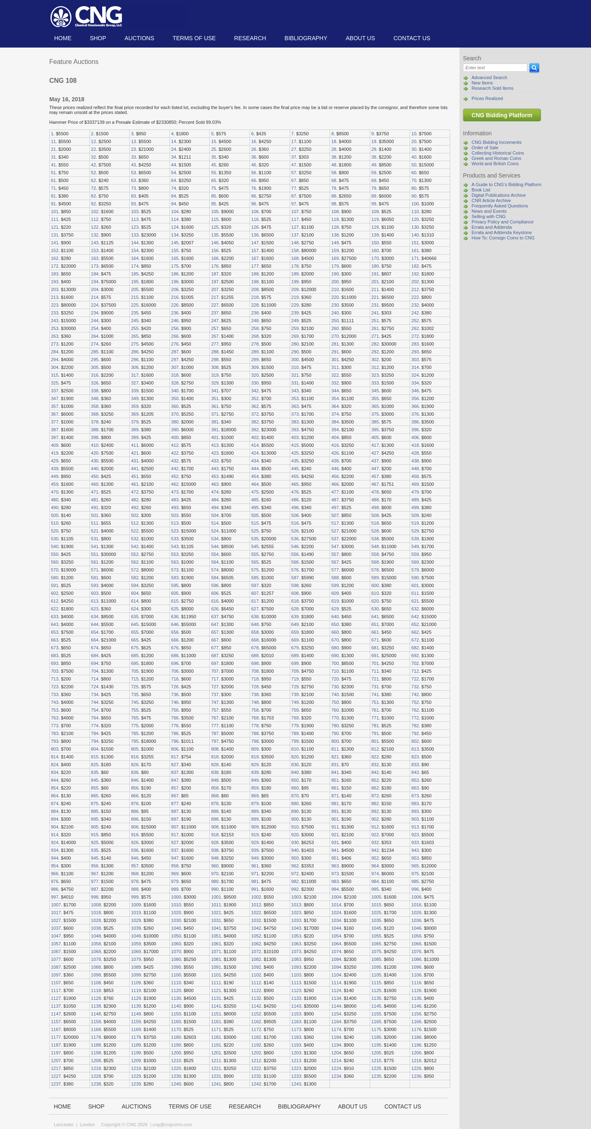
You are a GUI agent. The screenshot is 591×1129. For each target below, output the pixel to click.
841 (335, 772)
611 (415, 593)
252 (415, 320)
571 (94, 569)
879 (255, 803)
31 (53, 157)
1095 (376, 967)
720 (335, 678)
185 (134, 273)
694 (94, 663)
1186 (416, 1037)
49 (373, 164)
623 (94, 608)
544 (214, 546)
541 (94, 546)
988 (134, 889)
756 (175, 710)
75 (213, 188)
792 (415, 733)
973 (335, 873)
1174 (336, 1029)
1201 (216, 1052)
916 (134, 834)
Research (250, 38)
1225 (376, 1068)
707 (214, 671)
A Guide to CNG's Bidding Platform (506, 184)
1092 (256, 967)
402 (255, 437)
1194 (336, 1045)
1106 (416, 974)
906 (134, 826)
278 (255, 343)
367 (54, 414)
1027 (56, 920)
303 (415, 359)
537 (335, 538)
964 (375, 865)
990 (214, 889)
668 (255, 639)
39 (373, 157)
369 (134, 414)
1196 (416, 1045)
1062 (256, 943)
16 (253, 141)
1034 (336, 920)
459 (54, 484)
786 (175, 733)
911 (335, 826)
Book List (481, 189)
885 (94, 811)
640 (335, 616)
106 (255, 211)
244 (94, 320)
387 (54, 429)
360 (175, 406)
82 (93, 195)
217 (214, 297)
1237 (56, 1083)
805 (134, 749)
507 (335, 515)
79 (373, 188)
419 (54, 453)
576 (295, 569)
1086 (416, 959)
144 (134, 242)
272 (415, 336)
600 (375, 585)
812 (375, 749)
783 (54, 733)
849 (255, 780)
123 (134, 227)
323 (375, 375)
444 (255, 468)
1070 (176, 951)
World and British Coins (495, 163)
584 (214, 577)
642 (415, 616)
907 (175, 826)
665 (134, 639)
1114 (336, 982)
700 (335, 663)
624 (134, 608)
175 (175, 266)
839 (255, 772)
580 (54, 577)
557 (335, 554)
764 (94, 717)
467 (375, 484)
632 (415, 608)
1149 (136, 1013)
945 (94, 858)
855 (94, 787)
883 (415, 803)
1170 (176, 1029)
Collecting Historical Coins (498, 152)
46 (253, 164)
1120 (176, 990)
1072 (256, 951)
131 (54, 234)
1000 (176, 897)
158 (295, 250)
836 (134, 772)
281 (335, 343)
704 (94, 671)
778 (255, 725)
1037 (56, 928)
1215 (376, 1060)
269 (295, 336)
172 (54, 266)
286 (134, 351)
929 (255, 842)
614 (134, 601)
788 (255, 733)
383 (295, 421)
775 (134, 725)
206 (175, 289)
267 (214, 336)
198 (255, 281)
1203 (296, 1052)
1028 (96, 920)
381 (214, 421)
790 (335, 733)
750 (335, 702)
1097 (56, 974)
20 (413, 141)
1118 (96, 990)
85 (213, 195)
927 (175, 842)
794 (94, 741)
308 (214, 367)
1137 (56, 1006)
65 (213, 180)
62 (93, 180)
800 (335, 741)
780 (335, 725)
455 (295, 476)
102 (94, 211)
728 (255, 686)
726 (175, 686)
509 (415, 515)
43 (133, 164)
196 (175, 281)
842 (375, 772)
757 (214, 710)
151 (415, 242)
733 (54, 694)
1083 (296, 959)
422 (175, 453)
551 (94, 554)
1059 (136, 943)
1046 (416, 928)
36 (253, 157)
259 (295, 328)
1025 (376, 912)
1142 (256, 1006)
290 (295, 351)
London (87, 1124)
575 (255, 569)
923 (415, 834)
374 (335, 414)
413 (214, 445)
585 (255, 577)
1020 (176, 912)
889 (255, 811)
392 (255, 429)
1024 (336, 912)
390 (175, 429)
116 (255, 219)
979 (175, 881)
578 (375, 569)
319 (214, 375)
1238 (96, 1083)
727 (214, 686)
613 (94, 601)
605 (175, 593)
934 (54, 850)
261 (375, 328)
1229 (136, 1076)
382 (255, 421)
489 (415, 499)
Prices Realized (487, 98)
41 (53, 164)
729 (295, 686)
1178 (96, 1037)
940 (295, 850)
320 (255, 375)
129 (375, 227)
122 (94, 227)
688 (255, 655)
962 (295, 865)
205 (134, 289)
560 (54, 562)
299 (255, 359)
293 (415, 351)
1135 (376, 998)
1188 (96, 1045)
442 (175, 468)
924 (54, 842)
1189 (136, 1045)
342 (255, 390)
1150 (176, 1013)
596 (214, 585)
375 (375, 414)
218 (255, 297)
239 (295, 312)
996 (415, 889)
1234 (336, 1076)
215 (134, 297)
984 (375, 881)
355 (375, 398)
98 (333, 203)
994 (335, 889)
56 (253, 172)
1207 (56, 1060)
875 (94, 803)
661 (375, 632)
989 (175, 889)
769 (295, 717)
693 (54, 663)
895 (94, 819)
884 (54, 811)
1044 (336, 928)
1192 (256, 1045)
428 (415, 453)
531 (94, 538)
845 (94, 780)
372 (255, 414)
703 (54, 671)
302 (375, 359)
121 (54, 227)
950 (295, 858)
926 (134, 842)
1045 (376, 928)
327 (134, 382)
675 (134, 647)
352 (255, 398)
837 (175, 772)
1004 (336, 897)
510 (54, 523)
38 (333, 157)
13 (133, 141)
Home (62, 38)
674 (94, 647)
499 (415, 507)
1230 (176, 1076)
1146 (416, 1006)
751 (375, 702)
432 (175, 460)
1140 (176, 1006)
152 (54, 250)
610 (375, 593)
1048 (96, 935)
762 (415, 710)
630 (375, 608)
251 (375, 320)
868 (214, 795)
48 (333, 164)
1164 (336, 1021)
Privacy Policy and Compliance (503, 221)
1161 (216, 1021)
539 (415, 538)
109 (375, 211)
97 (293, 203)
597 (255, 585)
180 (375, 266)
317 (134, 375)
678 (255, 647)
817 (175, 756)
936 (134, 850)
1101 (216, 974)
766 (175, 717)
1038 (96, 928)
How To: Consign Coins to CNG (503, 237)
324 (415, 375)
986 (54, 889)
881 (335, 803)
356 (415, 398)
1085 (376, 959)
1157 (56, 1021)
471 (94, 491)
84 (173, 195)
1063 (296, 943)
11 (53, 141)
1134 (336, 998)
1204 (336, 1052)
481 (94, 499)
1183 (296, 1037)
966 (54, 873)
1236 (416, 1076)
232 (415, 305)
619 (335, 601)
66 (253, 180)
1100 (176, 974)
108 (335, 211)
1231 (216, 1076)
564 (214, 562)
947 (175, 858)
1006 (416, 897)
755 (134, 710)
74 (173, 188)
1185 (376, 1037)
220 (335, 297)
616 (214, 601)
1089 (136, 967)
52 (93, 172)
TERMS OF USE (194, 38)
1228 (96, 1076)
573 (175, 569)
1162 (256, 1021)
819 (255, 756)
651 (375, 624)
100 (415, 203)
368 (94, 414)
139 (375, 234)
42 (93, 164)
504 (214, 515)
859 (255, 787)
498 (375, 507)
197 (214, 281)
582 (134, 577)
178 (295, 266)
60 (413, 172)
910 (295, 826)
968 (134, 873)
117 (295, 219)
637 (214, 616)
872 (375, 795)
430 (94, 460)
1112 (256, 982)
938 (214, 850)
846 (134, 780)
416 (335, 445)
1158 (96, 1021)
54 (173, 172)
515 (255, 523)
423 (214, 453)
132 (94, 234)
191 (375, 273)
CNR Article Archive (491, 200)
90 (413, 195)
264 (94, 336)
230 (335, 305)
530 (54, 538)
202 (415, 281)
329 (214, 382)
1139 (136, 1006)
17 (293, 141)
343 (295, 390)
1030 (176, 920)
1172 (256, 1029)
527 (335, 530)
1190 (176, 1045)
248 (255, 320)
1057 (56, 943)
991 (255, 889)
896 (134, 819)
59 (373, 172)
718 (255, 678)
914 (54, 834)
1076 (416, 951)
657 (214, 632)
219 (295, 297)
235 (134, 312)
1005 (376, 897)
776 (175, 725)
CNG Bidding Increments (497, 142)
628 (295, 608)
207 (214, 289)
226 (175, 305)
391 (214, 429)
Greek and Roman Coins (496, 158)
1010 (176, 904)
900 (295, 819)
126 (255, 227)
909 (255, 826)
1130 (176, 998)
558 (375, 554)
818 (214, 756)
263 (54, 336)
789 (295, 733)
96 (253, 203)
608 (295, 593)
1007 (56, 904)
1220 (176, 1068)
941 (335, 850)
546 (295, 546)
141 (54, 242)
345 (375, 390)
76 (253, 188)
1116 (416, 982)
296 (134, 359)
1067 (56, 951)
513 (175, 523)
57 (293, 172)
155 (175, 250)
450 (94, 476)
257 (214, 328)
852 (375, 780)
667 (214, 639)
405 (375, 437)
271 (375, 336)
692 (415, 655)
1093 (296, 967)
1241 (216, 1083)
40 (413, 157)
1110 (176, 982)
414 (255, 445)
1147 (56, 1013)
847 (175, 780)
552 (134, 554)
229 (295, 305)
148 (295, 242)
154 (134, 250)
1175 (376, 1029)
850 (295, 780)
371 (214, 414)
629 (335, 608)
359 (134, 406)
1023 (296, 912)
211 (375, 289)
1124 (336, 990)
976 (54, 881)
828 (214, 764)
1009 (136, 904)
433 (214, 460)
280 (295, 343)
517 (335, 523)
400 (175, 437)
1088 (96, 967)
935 (94, 850)
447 (375, 468)
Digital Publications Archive (499, 195)
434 (255, 460)
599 (335, 585)
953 (415, 858)
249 (295, 320)
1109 (136, 982)
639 (295, 616)
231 (375, 305)
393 (295, 429)
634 (94, 616)
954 (54, 865)
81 (53, 195)
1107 (56, 982)
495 (255, 507)
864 (54, 795)
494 (214, 507)
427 (375, 453)
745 (134, 702)
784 (94, 733)
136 (255, 234)
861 (335, 787)
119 (375, 219)
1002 (256, 897)
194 (94, 281)
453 (214, 476)
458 (415, 476)
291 (335, 351)
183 (54, 273)
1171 (216, 1029)
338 (94, 390)
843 (415, 772)
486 (295, 499)
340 (175, 390)
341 (214, 390)
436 (335, 460)
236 (175, 312)
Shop (98, 38)
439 (54, 468)
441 (134, 468)
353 (295, 398)
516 (295, 523)
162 (54, 258)
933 (415, 842)
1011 (216, 904)
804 (94, 749)
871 (335, 795)
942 (375, 850)
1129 (136, 998)
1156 (416, 1013)
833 (415, 764)
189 (295, 273)
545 (255, 546)
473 (175, 491)
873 (415, 795)
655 (134, 632)
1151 (216, 1013)
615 (175, 601)
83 (133, 195)
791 (375, 733)
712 (415, 671)
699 (295, 663)
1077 (56, 959)
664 (94, 639)
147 (255, 242)
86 (253, 195)
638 (255, 616)
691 (375, 655)
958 (175, 865)
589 (375, 577)
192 (415, 273)
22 (93, 149)
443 (214, 468)
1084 (336, 959)
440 (94, 468)
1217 (56, 1068)
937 (175, 850)
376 (415, 414)
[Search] (495, 68)
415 (295, 445)
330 (255, 382)
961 (255, 865)
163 (94, 258)
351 (214, 398)
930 (295, 842)
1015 (376, 904)
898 (214, 819)
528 (375, 530)
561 (94, 562)
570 (54, 569)
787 (214, 733)
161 (415, 250)
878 (214, 803)
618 (295, 601)
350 (175, 398)
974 (375, 873)
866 (134, 795)
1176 (416, 1029)
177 (255, 266)
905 (94, 826)
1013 (296, 904)
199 (295, 281)
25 (213, 149)
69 (373, 180)
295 (94, 359)
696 (175, 663)
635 (134, 616)
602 (54, 593)
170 (375, 258)
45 (213, 164)
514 (214, 523)
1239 (136, 1083)
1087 (56, 967)
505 (255, 515)
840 (295, 772)
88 (333, 195)
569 (415, 562)
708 (255, 671)
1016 (416, 904)
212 (415, 289)
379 (134, 421)
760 (335, 710)
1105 (376, 974)
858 (214, 787)
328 (175, 382)
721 (375, 678)
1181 (216, 1037)
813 (415, 749)
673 (54, 647)
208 (255, 289)
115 (214, 219)
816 (134, 756)
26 (253, 149)
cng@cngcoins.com (172, 1124)
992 (295, 889)
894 (54, 819)
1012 (256, 904)
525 (255, 530)
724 (94, 686)
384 (335, 421)
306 (134, 367)
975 (415, 873)
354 (335, 398)
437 (375, 460)
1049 (136, 935)
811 (335, 749)
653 (54, 632)
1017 (56, 912)
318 (175, 375)
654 (94, 632)
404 (335, 437)
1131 (216, 998)
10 (413, 133)
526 (295, 530)
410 (94, 445)
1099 (136, 974)
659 (295, 632)
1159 (136, 1021)
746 (175, 702)
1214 (336, 1060)
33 (133, 157)
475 (255, 491)
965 (415, 865)
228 (255, 305)
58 (333, 172)
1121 (216, 990)
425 (295, 453)
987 (94, 889)
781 (375, 725)
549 (415, 546)
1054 (336, 935)
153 (94, 250)
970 (214, 873)
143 (94, 242)
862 (375, 787)
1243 (296, 1083)
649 (295, 624)
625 (175, 608)
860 (295, 787)
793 (54, 741)
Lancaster (63, 1124)
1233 (296, 1076)
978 (134, 881)
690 (335, 655)
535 (255, 538)
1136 (416, 998)
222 (415, 297)
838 (214, 772)
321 (295, 375)
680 (335, 647)
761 (375, 710)
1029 (136, 920)
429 (54, 460)
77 (293, 188)
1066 (416, 943)
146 (214, 242)
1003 (296, 897)
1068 (96, 951)
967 (94, 873)
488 (375, 499)
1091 (216, 967)
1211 (216, 1060)
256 (175, 328)
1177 (56, 1037)
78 (333, 188)
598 (295, 585)
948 (214, 858)
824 (54, 764)
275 (134, 343)
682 (415, 647)
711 (375, 671)
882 (375, 803)
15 (213, 141)
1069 (136, 951)
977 (94, 881)
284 (54, 351)
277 (214, 343)
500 (54, 515)
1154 (336, 1013)
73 (133, 188)
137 (295, 234)
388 (94, 429)
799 (295, 741)
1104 (336, 974)
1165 (376, 1021)
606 (214, 593)
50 (413, 164)
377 (54, 421)
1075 (376, 951)
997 (54, 897)
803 (54, 749)
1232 (256, 1076)
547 (335, 546)
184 (94, 273)
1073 (296, 951)
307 (175, 367)
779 (295, 725)
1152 (256, 1013)
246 (175, 320)
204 (94, 289)
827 (175, 764)
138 (335, 234)
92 (93, 203)
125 (214, 227)
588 (335, 577)
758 (255, 710)
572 (134, 569)
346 (415, 390)
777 (214, 725)
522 (134, 530)
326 (94, 382)
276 (175, 343)
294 (54, 359)
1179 (136, 1037)
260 (335, 328)
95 (213, 203)
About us (360, 38)
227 (214, 305)
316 (94, 375)
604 (134, 593)
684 (94, 655)
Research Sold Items (492, 88)
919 (255, 834)
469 (415, 484)
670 (335, 639)
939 (255, 850)
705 (134, 671)
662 (415, 632)
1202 (256, 1052)
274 (94, 343)
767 (214, 717)
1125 (376, 990)
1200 (176, 1052)
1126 (416, 990)
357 (54, 406)
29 (373, 149)
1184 (336, 1037)
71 (53, 188)
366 (415, 406)
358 (94, 406)
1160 (176, 1021)
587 (295, 577)
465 (295, 484)
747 (214, 702)
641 (375, 616)
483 (175, 499)
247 (214, 320)
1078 (96, 959)
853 (415, 780)
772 (415, 717)
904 (54, 826)
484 (214, 499)
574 (214, 569)
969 (175, 873)
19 (373, 141)
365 (375, 406)
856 (134, 787)
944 (54, 858)
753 (54, 710)
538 (375, 538)
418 (415, 445)
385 (375, 421)
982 (295, 881)
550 (54, 554)
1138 (96, 1006)
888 (214, 811)
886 (134, 811)
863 (415, 787)
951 (335, 858)
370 (175, 414)
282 (375, 343)
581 (94, 577)
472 (134, 491)
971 (255, 873)
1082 (256, 959)
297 (175, 359)
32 (93, 157)
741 (375, 694)
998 (94, 897)
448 (415, 468)
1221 (216, 1068)
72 (93, 188)
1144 (336, 1006)
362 (255, 406)
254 (94, 328)
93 (133, 203)
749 (295, 702)
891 (335, 811)
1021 (216, 912)
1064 (336, 943)
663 (54, 639)
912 (375, 826)
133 (134, 234)
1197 (56, 1052)
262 (415, 328)
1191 (216, 1045)
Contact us (412, 38)
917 (175, 834)
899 (255, 819)
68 (333, 180)
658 (255, 632)
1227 (56, 1076)
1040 (176, 928)
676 (175, 647)
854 (54, 787)
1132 (256, 998)
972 (295, 873)
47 (293, 164)
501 (94, 515)
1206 (416, 1052)
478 (375, 491)
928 (214, 842)
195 (134, 281)
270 (335, 336)
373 (295, 414)
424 (255, 453)
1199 (136, 1052)
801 (375, 741)
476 (295, 491)
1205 (376, 1052)
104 (175, 211)
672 (415, 639)
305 (94, 367)
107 (295, 211)
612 (54, 601)
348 (94, 398)
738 (255, 694)
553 (175, 554)
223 (54, 305)
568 (375, 562)
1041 (216, 928)
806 (175, 749)
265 (134, 336)
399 (134, 437)
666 (175, 639)
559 (415, 554)
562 (134, 562)
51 (53, 172)
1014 (336, 904)
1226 (416, 1068)
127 (295, 227)
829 (255, 764)
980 (214, 881)
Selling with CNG (489, 216)
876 (134, 803)
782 (415, 725)
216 (175, 297)
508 (375, 515)
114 (175, 219)
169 (335, 258)
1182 (256, 1037)
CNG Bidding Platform (502, 115)
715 (134, 678)
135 (214, 234)
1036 (416, 920)
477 (335, 491)
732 (415, 686)
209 (295, 289)
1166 (416, 1021)
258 (255, 328)
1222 (256, 1068)
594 (134, 585)
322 (335, 375)
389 (134, 429)
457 (375, 476)
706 (175, 671)
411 (134, 445)
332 (335, 382)
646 (175, 624)
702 (415, 663)
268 (255, 336)
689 (295, 655)
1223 (296, 1068)
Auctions (139, 38)
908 (214, 826)
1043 (296, 928)
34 (173, 157)
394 (335, 429)
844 (54, 780)
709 (295, 671)
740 (335, 694)
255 (134, 328)
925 (94, 842)
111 (54, 219)
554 (214, 554)
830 (295, 764)
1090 (176, 967)
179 (335, 266)
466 (335, 484)
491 (94, 507)
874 (54, 803)
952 (375, 858)
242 (415, 312)
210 (335, 289)
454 (255, 476)
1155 (376, 1013)
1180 (176, 1037)
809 (255, 749)
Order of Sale (485, 147)
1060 (176, 943)
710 (335, 671)
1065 (376, 943)
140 (415, 234)
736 (175, 694)
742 (415, 694)
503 (175, 515)
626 (214, 608)
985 (415, 881)
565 (255, 562)
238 (255, 312)
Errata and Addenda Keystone (502, 232)
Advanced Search (489, 77)
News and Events (489, 211)
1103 (296, 974)
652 (415, 624)
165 (175, 258)
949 (255, 858)
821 (335, 756)
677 (214, 647)
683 (54, 655)
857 (175, 787)
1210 (176, 1060)
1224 (336, 1068)
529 (415, 530)
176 (214, 266)
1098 (96, 974)
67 (293, 180)
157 (255, 250)
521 (94, 530)
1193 (296, 1045)
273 (54, 343)
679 (295, 647)
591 (54, 585)
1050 (176, 935)
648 (255, 624)
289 (255, 351)
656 (175, 632)
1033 (296, 920)
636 (175, 616)
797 (214, 741)
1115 (376, 982)
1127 (56, 998)
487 (335, 499)
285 (94, 351)
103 (134, 211)
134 (175, 234)
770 (335, 717)
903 (415, 819)
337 (54, 390)
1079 (136, 959)
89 (373, 195)
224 (94, 305)
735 (134, 694)
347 (54, 398)
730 (335, 686)
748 (255, 702)
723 (54, 686)
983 (335, 881)
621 (415, 601)
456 (335, 476)
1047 (56, 935)
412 (175, 445)
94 (173, 203)
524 (214, 530)
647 (214, 624)
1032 (256, 920)
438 (415, 460)
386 (415, 421)
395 (375, 429)
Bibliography (305, 38)
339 (134, 390)
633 (54, 616)
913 (415, 826)
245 (134, 320)
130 (415, 227)
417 (375, 445)
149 (335, 242)
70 (413, 180)
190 (335, 273)
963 (335, 865)
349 (134, 398)
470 (54, 491)
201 (375, 281)
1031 (216, 920)
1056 (416, 935)
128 (335, 227)
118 (335, 219)
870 (295, 795)
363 (295, 406)
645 (134, 624)
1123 (296, 990)
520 (54, 530)
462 (175, 484)
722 (415, 678)
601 (415, 585)
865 (94, 795)
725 (134, 686)
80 (413, 188)
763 (54, 717)
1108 (96, 982)
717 (214, 678)
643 (54, 624)
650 (335, 624)
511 (94, 523)
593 (94, 585)
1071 (216, 951)
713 (54, 678)
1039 (136, 928)
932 (375, 842)
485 (255, 499)
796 (175, 741)
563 (175, 562)
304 (54, 367)
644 (94, 624)
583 (175, 577)
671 (375, 639)
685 (134, 655)
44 (173, 164)
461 (134, 484)
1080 (176, 959)
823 (415, 756)
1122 (256, 990)
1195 (376, 1045)
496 (295, 507)
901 (335, 819)
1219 (136, 1068)
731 (375, 686)
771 (375, 717)
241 (375, 312)
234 (94, 312)
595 (175, 585)
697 (214, 663)
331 (295, 382)
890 (295, 811)
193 (54, 281)
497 (335, 507)
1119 (136, 990)
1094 (336, 967)
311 (335, 367)
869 (255, 795)
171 (415, 258)
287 (175, 351)
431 (134, 460)
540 (54, 546)
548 (375, 546)
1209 (136, 1060)
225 (134, 305)
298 (214, 359)
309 (255, 367)
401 (214, 437)
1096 (416, 967)
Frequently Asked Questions (500, 205)
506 (295, 515)
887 (175, 811)
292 (375, 351)
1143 (296, 1006)
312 (375, 367)
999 (134, 897)
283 (415, 343)
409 (54, 445)
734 (94, 694)
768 (255, 717)
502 (134, 515)
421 (134, 453)
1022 (256, 912)
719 (295, 678)
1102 (256, 974)
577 (335, 569)
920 (295, 834)
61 (53, 180)
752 (415, 702)
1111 (216, 982)
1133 (296, 998)
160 (375, 250)
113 (134, 219)
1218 (96, 1068)
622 (54, 608)
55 (213, 172)
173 (94, 266)
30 (413, 149)
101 (54, 211)
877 (175, 803)
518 (375, 523)
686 (175, 655)
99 (373, 203)
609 (335, 593)
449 (54, 476)
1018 (96, 912)
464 (255, 484)
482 (134, 499)
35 (213, 157)
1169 (136, 1029)
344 (335, 390)
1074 (336, 951)
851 (335, 780)
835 (94, 772)
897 (175, 819)
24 (173, 149)
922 (375, 834)
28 (333, 149)
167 (255, 258)
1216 (416, 1060)
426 (335, 453)
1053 (296, 935)
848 (214, 780)
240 (335, 312)
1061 (216, 943)
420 (94, 453)
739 (295, 694)
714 (94, 678)
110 (415, 211)
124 (175, 227)
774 (94, 725)
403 (295, 437)
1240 (176, 1083)
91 (53, 203)
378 (94, 421)
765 (134, 717)
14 (173, 141)
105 (214, 211)
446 (335, 468)
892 (375, 811)
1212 (256, 1060)
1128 (96, 998)
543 (175, 546)
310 (295, 367)
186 (175, 273)
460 (94, 484)
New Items (482, 82)
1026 (416, 912)
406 (415, 437)
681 (375, 647)
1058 (96, 943)
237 (214, 312)
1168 (96, 1029)
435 (295, 460)
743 (54, 702)
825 (94, 764)
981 (255, 881)
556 (295, 554)
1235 (376, 1076)
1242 (256, 1083)
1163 (296, 1021)
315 (54, 375)
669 (295, 639)
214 (94, 297)
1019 (136, 912)
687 (214, 655)
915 (94, 834)
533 (175, 538)
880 (295, 803)
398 (94, 437)
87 (293, 195)
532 (134, 538)
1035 (376, 920)
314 (415, 367)
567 (335, 562)
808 (214, 749)
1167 (56, 1029)
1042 (256, 928)
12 (93, 141)
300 (295, 359)
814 (54, 756)
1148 (96, 1013)
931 (335, 842)
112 (94, 219)
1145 (376, 1006)
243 (54, 320)
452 (175, 476)
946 (134, 858)
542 (134, 546)
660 (335, 632)
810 (295, 749)
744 (94, 702)
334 (415, 382)
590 (415, 577)
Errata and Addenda (492, 227)
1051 (216, 935)
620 (375, 601)
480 (54, 499)
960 (214, 865)
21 (53, 149)
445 (295, 468)
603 (94, 593)
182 (415, 266)
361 (214, 406)
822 (375, 756)
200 (335, 281)
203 (54, 289)
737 (214, 694)
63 (133, 180)
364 (335, 406)
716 (175, 678)
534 (214, 538)
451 (134, 476)
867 (175, 795)
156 (214, 250)
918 (214, 834)
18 (333, 141)
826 (134, 764)
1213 (296, 1060)
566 (295, 562)
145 (175, 242)
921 (335, 834)
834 (54, 772)
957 (134, 865)
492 (134, 507)
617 (255, 601)
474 (214, 491)
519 (415, 523)
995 (375, 889)
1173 (296, 1029)
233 (54, 312)
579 (415, 569)
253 (54, 328)
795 (134, 741)
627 (255, 608)
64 (173, 180)
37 (293, 157)
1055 (376, 935)
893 (415, 811)
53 (133, 172)
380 (175, 421)
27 (293, 149)
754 (94, 710)
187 (214, 273)
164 (134, 258)
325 (54, 382)
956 (94, 865)
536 (295, 538)
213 (54, 297)
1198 (96, 1052)
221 (375, 297)
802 (415, 741)
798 (255, 741)
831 (335, 764)
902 (375, 819)
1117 (56, 990)
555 (255, 554)
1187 (56, 1045)
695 (134, 663)
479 (415, 491)
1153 (296, 1013)
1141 (216, 1006)
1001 (216, 897)
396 (415, 429)
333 (375, 382)
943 (415, 850)
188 (255, 273)
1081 (216, 959)
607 (255, 593)
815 (94, 756)
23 (133, 149)
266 (175, 336)
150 (375, 242)
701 (375, 663)
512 (134, 523)
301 (335, 359)
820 (295, 756)
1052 (256, 935)
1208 (96, 1060)
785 (134, 733)
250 (335, 320)
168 (295, 258)
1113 (296, 982)
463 (214, 484)
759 (295, 710)
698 (255, 663)
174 (134, 266)
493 (175, 507)
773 (54, 725)
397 (54, 437)
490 (54, 507)
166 (214, 258)
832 (375, 764)
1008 (96, 904)
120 (415, 219)
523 (175, 530)
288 (214, 351)
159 (335, 250)
